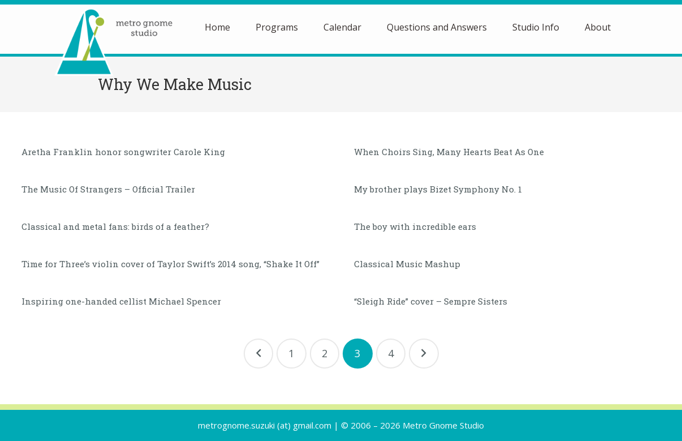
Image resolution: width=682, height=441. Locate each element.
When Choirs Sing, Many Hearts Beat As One (449, 151)
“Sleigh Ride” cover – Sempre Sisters (430, 301)
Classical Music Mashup (407, 263)
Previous (259, 354)
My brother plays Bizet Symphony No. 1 (438, 189)
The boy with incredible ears (415, 226)
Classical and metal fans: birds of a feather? (115, 226)
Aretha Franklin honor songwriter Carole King (123, 151)
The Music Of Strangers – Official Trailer (108, 189)
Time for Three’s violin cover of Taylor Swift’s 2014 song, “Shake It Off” (170, 263)
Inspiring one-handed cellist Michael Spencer (121, 301)
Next (424, 354)
